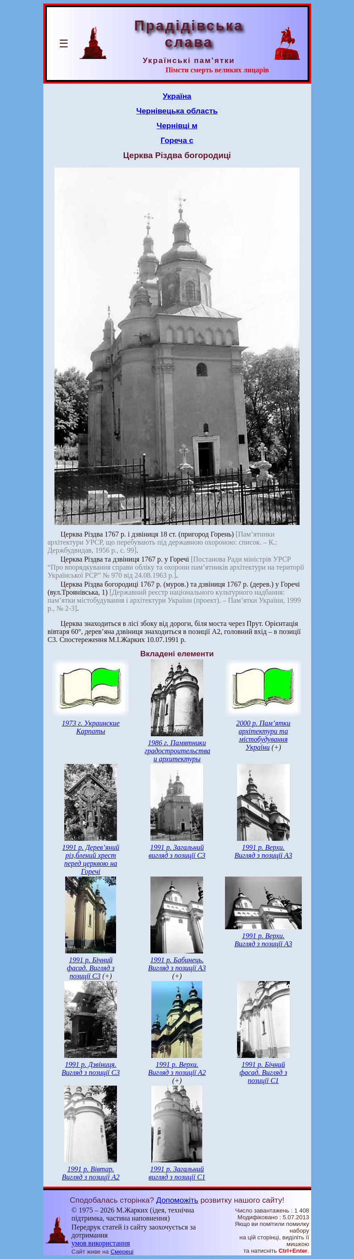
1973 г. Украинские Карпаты (91, 727)
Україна (177, 96)
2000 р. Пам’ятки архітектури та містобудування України (263, 735)
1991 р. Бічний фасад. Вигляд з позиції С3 (91, 968)
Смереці (121, 1251)
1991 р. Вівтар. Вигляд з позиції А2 (91, 1173)
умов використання (100, 1243)
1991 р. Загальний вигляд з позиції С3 (177, 851)
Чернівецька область (176, 110)
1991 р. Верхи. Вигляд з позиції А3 (263, 851)
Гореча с (177, 140)
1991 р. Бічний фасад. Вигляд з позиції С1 (263, 1072)
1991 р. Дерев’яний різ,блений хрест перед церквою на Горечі (90, 859)
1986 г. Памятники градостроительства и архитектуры (177, 751)
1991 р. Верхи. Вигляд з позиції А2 (177, 1068)
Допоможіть (177, 1200)
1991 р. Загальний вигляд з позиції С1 (177, 1173)
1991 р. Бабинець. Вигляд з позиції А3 (177, 964)
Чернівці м (177, 125)
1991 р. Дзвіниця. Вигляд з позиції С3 (91, 1068)
